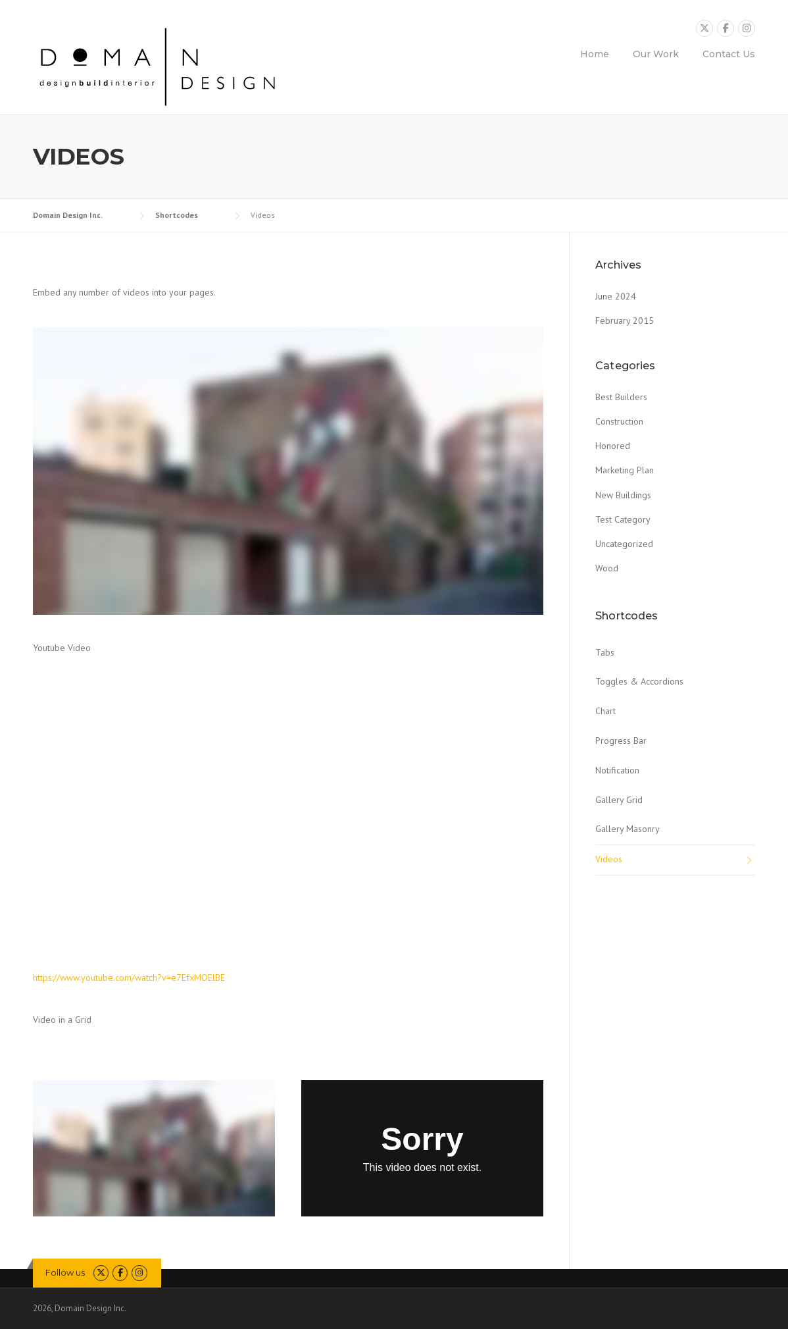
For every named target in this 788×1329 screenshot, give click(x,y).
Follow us (65, 1272)
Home (594, 54)
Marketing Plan (624, 470)
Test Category (623, 519)
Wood (606, 568)
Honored (612, 446)
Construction (619, 421)
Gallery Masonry (627, 829)
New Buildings (623, 495)
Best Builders (621, 397)
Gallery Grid (619, 800)
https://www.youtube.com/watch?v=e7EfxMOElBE (129, 977)
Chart (605, 711)
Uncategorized (624, 544)
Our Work (656, 54)
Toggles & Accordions (639, 681)
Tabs (604, 652)
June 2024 (615, 296)
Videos (608, 859)
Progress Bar (621, 740)
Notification (617, 770)
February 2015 (624, 320)
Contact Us (728, 54)
